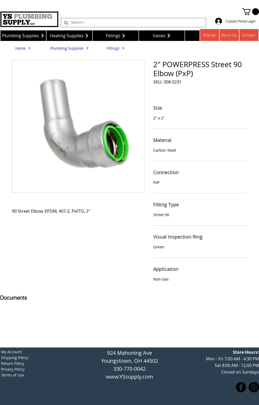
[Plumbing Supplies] (23, 35)
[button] (250, 11)
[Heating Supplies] (69, 35)
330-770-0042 (129, 368)
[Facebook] (241, 387)
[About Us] (229, 35)
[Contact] (249, 35)
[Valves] (162, 35)
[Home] (23, 48)
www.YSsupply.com (129, 376)
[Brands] (209, 35)
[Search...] (133, 22)
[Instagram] (254, 387)
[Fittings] (115, 35)
